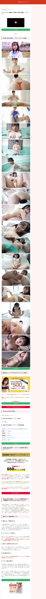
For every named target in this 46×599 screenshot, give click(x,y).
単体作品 (21, 428)
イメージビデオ (10, 428)
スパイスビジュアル (11, 437)
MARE (9, 439)
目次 (15, 33)
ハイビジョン (25, 428)
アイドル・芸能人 (16, 428)
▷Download (16, 29)
